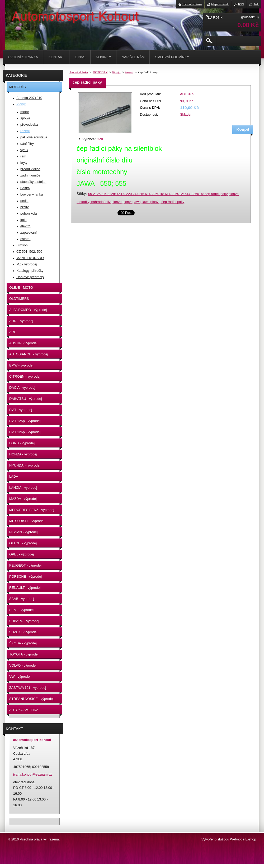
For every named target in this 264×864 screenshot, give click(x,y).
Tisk (256, 4)
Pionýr (116, 72)
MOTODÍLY (100, 72)
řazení (129, 72)
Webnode (237, 839)
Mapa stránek (220, 4)
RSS (241, 4)
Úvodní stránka (78, 72)
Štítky (81, 194)
